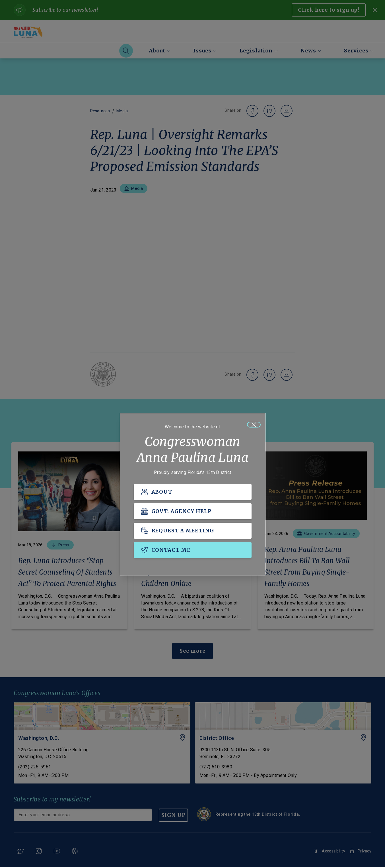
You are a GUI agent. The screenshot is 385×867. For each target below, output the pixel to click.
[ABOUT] (193, 492)
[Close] (254, 424)
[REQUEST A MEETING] (193, 531)
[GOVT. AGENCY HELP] (193, 511)
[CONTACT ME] (193, 550)
